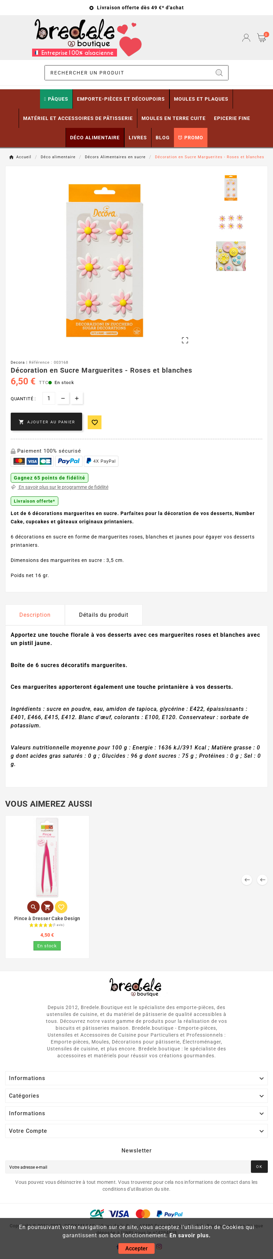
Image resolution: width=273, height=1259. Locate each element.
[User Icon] (246, 38)
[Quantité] (48, 398)
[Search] (219, 73)
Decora (18, 362)
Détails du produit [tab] (103, 615)
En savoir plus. (190, 1235)
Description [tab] (35, 615)
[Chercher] (127, 73)
